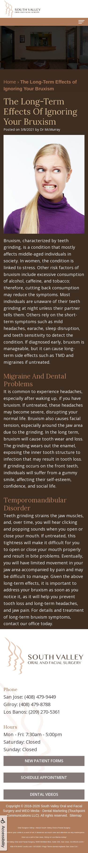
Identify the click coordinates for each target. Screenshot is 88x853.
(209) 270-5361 (44, 712)
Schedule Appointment (44, 783)
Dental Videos (44, 800)
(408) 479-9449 (40, 697)
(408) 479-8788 (34, 704)
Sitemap (75, 815)
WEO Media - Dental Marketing (44, 811)
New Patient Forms (44, 766)
